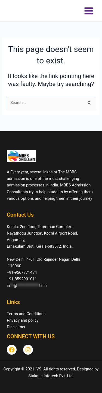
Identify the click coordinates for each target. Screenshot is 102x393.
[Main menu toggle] (89, 11)
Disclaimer (16, 326)
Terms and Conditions (26, 313)
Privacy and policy (23, 320)
